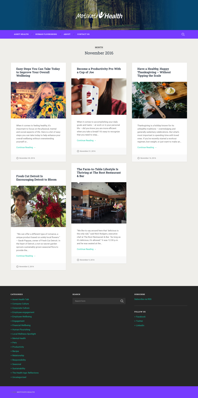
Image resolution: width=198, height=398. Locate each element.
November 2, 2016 (26, 267)
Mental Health (19, 338)
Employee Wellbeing (22, 316)
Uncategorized (19, 377)
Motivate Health (26, 392)
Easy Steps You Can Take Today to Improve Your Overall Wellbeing (38, 72)
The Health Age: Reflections (25, 372)
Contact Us (83, 34)
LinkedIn (140, 325)
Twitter (139, 321)
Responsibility (19, 360)
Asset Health (21, 34)
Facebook (141, 316)
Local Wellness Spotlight (24, 334)
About (67, 34)
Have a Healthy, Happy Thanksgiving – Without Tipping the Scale (154, 72)
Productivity (18, 347)
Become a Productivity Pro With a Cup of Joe (99, 70)
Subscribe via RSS (142, 299)
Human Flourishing (46, 34)
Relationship (18, 355)
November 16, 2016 (148, 158)
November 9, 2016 (87, 260)
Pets (14, 342)
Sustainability (18, 368)
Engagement (18, 321)
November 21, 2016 (87, 151)
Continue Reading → (26, 147)
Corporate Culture (20, 308)
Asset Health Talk (20, 299)
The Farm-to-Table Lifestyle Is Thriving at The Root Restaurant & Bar (99, 172)
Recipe (15, 351)
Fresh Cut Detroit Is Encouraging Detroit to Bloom (36, 177)
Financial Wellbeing (21, 325)
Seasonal (16, 364)
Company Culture (20, 303)
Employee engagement (23, 312)
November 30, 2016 (27, 158)
